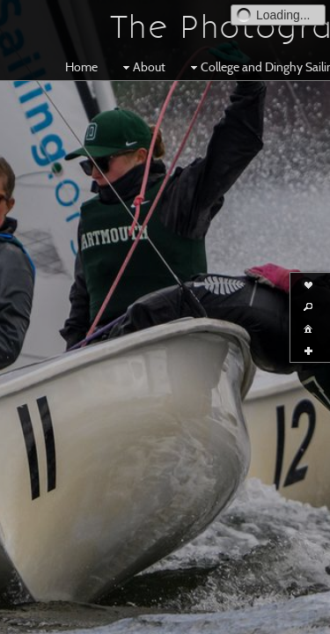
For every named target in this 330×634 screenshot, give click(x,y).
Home (81, 67)
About (142, 67)
